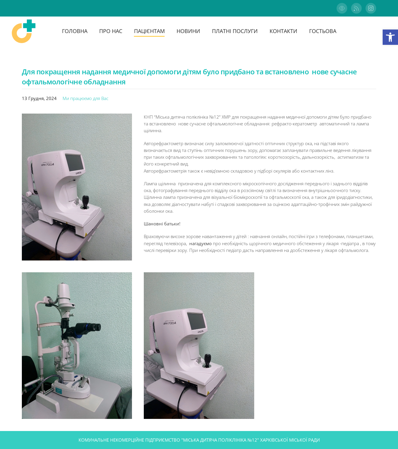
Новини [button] (188, 31)
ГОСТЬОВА (322, 31)
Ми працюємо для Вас (85, 98)
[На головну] (23, 31)
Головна (74, 31)
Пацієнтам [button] (149, 31)
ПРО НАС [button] (110, 31)
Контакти (283, 31)
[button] (390, 37)
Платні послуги (235, 31)
